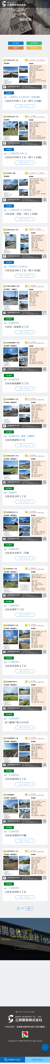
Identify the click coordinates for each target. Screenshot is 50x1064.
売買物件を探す (12, 1061)
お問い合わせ (37, 1061)
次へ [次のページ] (29, 910)
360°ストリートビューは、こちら (25, 1013)
